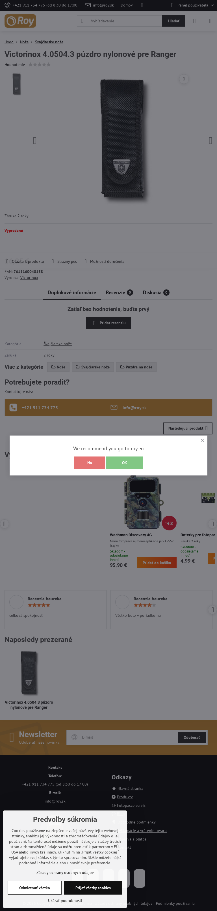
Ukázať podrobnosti (65, 900)
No (89, 462)
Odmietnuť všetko (34, 887)
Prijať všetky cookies (93, 887)
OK (124, 462)
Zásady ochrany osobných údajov (65, 872)
